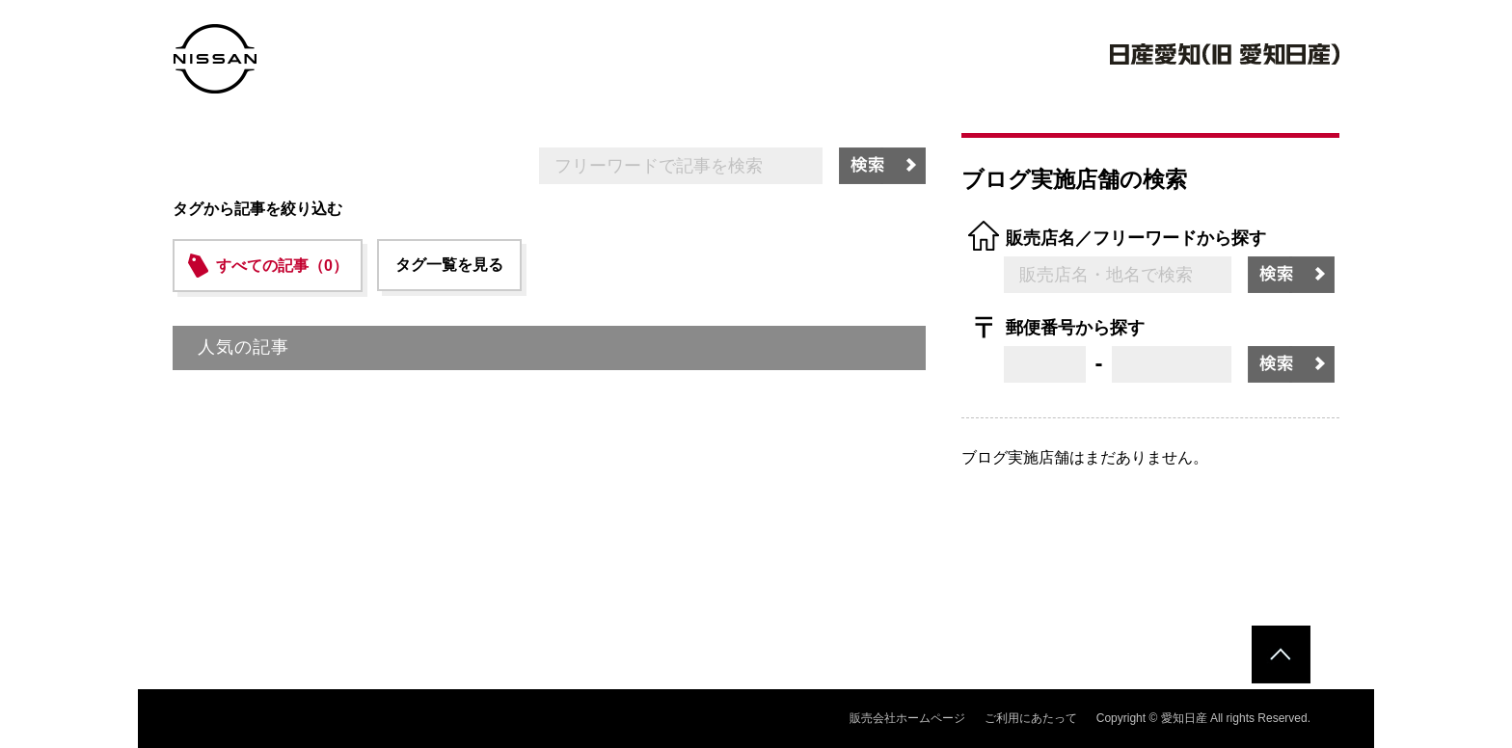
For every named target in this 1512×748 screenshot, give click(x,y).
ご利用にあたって (1031, 718)
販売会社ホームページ (907, 718)
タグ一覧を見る (449, 264)
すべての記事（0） (282, 265)
